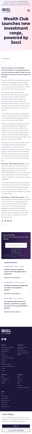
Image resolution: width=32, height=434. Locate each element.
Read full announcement (13, 277)
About (18, 377)
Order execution (4, 398)
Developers (3, 381)
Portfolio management (6, 364)
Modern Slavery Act (5, 406)
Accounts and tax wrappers (7, 347)
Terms (2, 393)
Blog (18, 383)
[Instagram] (5, 339)
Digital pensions (4, 355)
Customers (19, 385)
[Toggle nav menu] (28, 10)
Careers (19, 379)
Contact (3, 383)
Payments (3, 362)
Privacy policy (4, 396)
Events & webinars (5, 379)
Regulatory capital (5, 400)
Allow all (16, 426)
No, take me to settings (16, 430)
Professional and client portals (8, 366)
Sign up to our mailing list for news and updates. (15, 238)
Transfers (3, 370)
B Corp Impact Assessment (23, 387)
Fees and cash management (7, 357)
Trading (3, 368)
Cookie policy (4, 404)
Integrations (4, 360)
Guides (2, 377)
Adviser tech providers (22, 350)
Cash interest (4, 402)
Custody (3, 353)
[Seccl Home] (7, 10)
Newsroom (19, 381)
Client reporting (4, 351)
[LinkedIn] (2, 339)
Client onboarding (5, 349)
